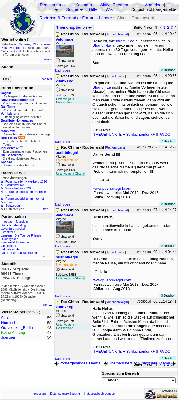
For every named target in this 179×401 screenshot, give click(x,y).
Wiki (110, 9)
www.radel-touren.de (15, 242)
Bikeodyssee (9, 239)
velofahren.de (10, 249)
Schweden (12, 205)
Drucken (168, 70)
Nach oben (62, 70)
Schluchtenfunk (139, 134)
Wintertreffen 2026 (18, 188)
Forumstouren (14, 185)
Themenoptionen (74, 27)
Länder (105, 18)
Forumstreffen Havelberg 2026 (26, 181)
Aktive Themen (114, 5)
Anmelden (154, 5)
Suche (72, 9)
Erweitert (46, 79)
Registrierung (52, 5)
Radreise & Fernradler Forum (66, 18)
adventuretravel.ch (13, 228)
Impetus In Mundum (14, 221)
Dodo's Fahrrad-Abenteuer (19, 252)
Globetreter (8, 245)
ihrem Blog (125, 41)
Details (47, 59)
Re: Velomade (115, 76)
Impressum (38, 393)
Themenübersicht (121, 363)
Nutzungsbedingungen (99, 393)
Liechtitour (8, 232)
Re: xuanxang (115, 147)
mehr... (47, 209)
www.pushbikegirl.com (112, 188)
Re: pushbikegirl (117, 34)
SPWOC (163, 134)
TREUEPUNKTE (107, 134)
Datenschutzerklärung (65, 393)
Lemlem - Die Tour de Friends (21, 235)
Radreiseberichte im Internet (24, 198)
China (9, 202)
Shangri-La (101, 45)
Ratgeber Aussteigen (15, 225)
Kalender (83, 5)
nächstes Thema (159, 363)
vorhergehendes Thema (77, 363)
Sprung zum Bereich (120, 373)
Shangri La (101, 87)
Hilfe (93, 9)
